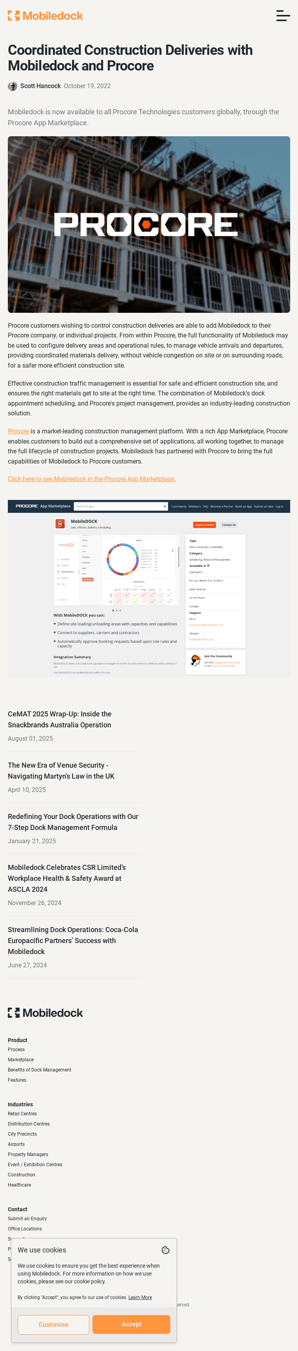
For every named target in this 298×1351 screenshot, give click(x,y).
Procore (18, 431)
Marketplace (21, 1059)
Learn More (140, 1301)
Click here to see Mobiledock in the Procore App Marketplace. (91, 479)
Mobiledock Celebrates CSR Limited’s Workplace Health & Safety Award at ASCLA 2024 (67, 878)
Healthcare (19, 1185)
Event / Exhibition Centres (35, 1164)
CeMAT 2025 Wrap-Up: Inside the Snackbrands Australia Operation (60, 719)
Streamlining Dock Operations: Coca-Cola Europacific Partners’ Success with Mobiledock (73, 940)
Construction (21, 1175)
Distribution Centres (29, 1124)
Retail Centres (22, 1114)
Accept (131, 1328)
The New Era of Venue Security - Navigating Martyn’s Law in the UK (61, 770)
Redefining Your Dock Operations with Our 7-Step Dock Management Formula (73, 822)
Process (16, 1049)
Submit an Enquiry (27, 1218)
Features (17, 1080)
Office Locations (25, 1229)
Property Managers (28, 1154)
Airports (16, 1144)
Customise (54, 1329)
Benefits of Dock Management (39, 1070)
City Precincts (22, 1134)
